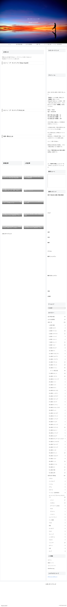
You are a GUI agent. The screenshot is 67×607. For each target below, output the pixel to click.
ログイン (50, 560)
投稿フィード (51, 562)
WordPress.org (51, 568)
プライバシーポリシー (52, 576)
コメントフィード (52, 565)
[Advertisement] (23, 242)
